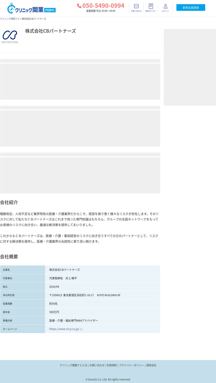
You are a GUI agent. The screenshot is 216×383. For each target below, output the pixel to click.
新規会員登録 (191, 8)
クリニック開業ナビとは (73, 365)
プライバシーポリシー (131, 365)
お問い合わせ (97, 365)
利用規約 (112, 365)
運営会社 (151, 365)
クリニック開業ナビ (9, 18)
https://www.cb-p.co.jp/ (64, 329)
